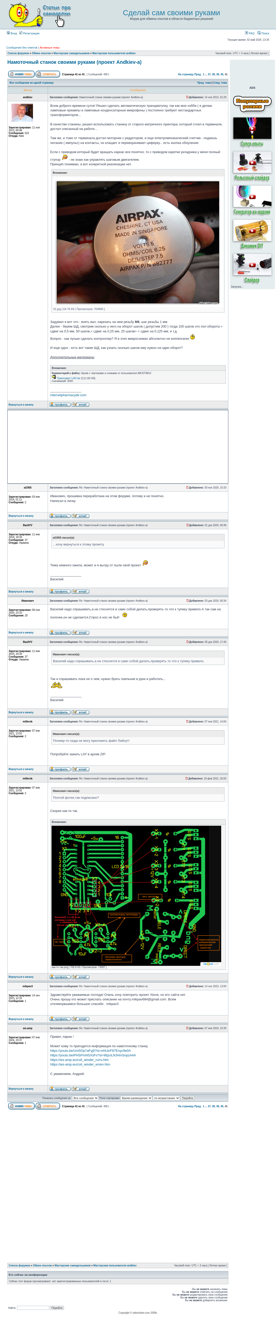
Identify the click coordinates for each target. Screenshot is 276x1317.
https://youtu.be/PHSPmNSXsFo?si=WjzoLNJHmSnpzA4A (93, 1055)
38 (213, 74)
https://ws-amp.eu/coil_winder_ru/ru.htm (79, 1060)
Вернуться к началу (21, 404)
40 (221, 74)
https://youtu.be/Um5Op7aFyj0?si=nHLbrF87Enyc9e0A (90, 1051)
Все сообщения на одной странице (32, 82)
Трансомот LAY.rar (68, 378)
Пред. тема (204, 82)
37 (209, 74)
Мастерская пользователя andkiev (113, 53)
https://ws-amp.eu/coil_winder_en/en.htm (80, 1064)
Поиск (263, 33)
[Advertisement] (72, 446)
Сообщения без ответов (21, 47)
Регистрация (29, 33)
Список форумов (18, 53)
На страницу (186, 74)
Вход (12, 33)
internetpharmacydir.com (68, 395)
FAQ (249, 33)
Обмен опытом (41, 53)
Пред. (197, 74)
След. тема (220, 82)
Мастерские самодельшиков (72, 53)
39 (217, 74)
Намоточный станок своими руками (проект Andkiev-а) (74, 62)
